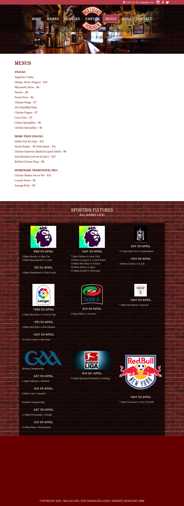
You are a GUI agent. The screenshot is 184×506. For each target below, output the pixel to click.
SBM (141, 500)
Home (36, 19)
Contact (144, 19)
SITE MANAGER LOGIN (95, 500)
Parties (92, 19)
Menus (110, 19)
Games (53, 19)
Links (126, 19)
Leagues (72, 19)
